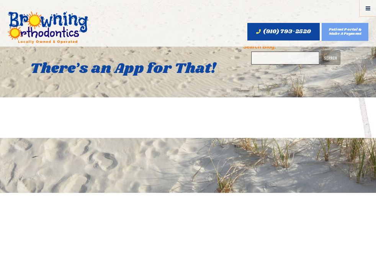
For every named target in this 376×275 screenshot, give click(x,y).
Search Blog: (259, 46)
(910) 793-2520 (283, 31)
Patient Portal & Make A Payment (345, 31)
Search (330, 58)
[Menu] (368, 8)
